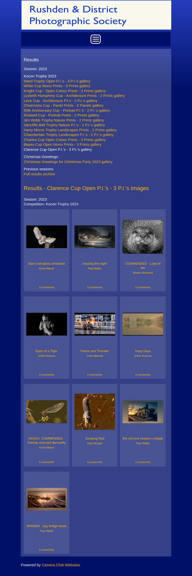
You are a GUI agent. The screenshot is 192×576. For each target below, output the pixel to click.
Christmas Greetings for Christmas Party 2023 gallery (68, 162)
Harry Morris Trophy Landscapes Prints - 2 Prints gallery (70, 130)
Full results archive (39, 174)
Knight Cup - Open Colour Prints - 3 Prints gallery (65, 91)
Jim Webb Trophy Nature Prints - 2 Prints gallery (64, 120)
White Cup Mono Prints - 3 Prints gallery (57, 86)
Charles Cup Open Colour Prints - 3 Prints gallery (65, 139)
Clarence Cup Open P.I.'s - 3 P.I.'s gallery (58, 149)
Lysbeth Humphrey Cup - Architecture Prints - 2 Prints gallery (74, 95)
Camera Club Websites (61, 565)
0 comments (46, 287)
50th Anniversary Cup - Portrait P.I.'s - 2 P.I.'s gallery (67, 110)
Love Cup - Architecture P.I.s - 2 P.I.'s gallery (60, 100)
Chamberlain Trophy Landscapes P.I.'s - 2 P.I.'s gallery (69, 134)
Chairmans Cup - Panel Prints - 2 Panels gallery (63, 105)
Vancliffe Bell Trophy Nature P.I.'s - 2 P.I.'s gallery (64, 125)
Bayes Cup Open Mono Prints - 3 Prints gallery (63, 144)
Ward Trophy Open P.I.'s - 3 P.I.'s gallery (57, 81)
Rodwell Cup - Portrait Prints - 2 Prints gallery (61, 115)
